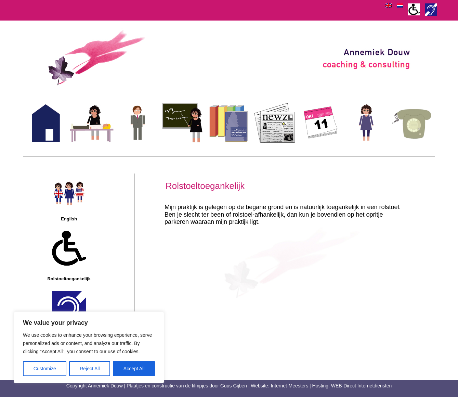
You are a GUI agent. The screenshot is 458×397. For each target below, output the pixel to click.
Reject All (90, 368)
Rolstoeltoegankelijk (68, 278)
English (69, 218)
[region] (89, 347)
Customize (45, 368)
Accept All (133, 368)
